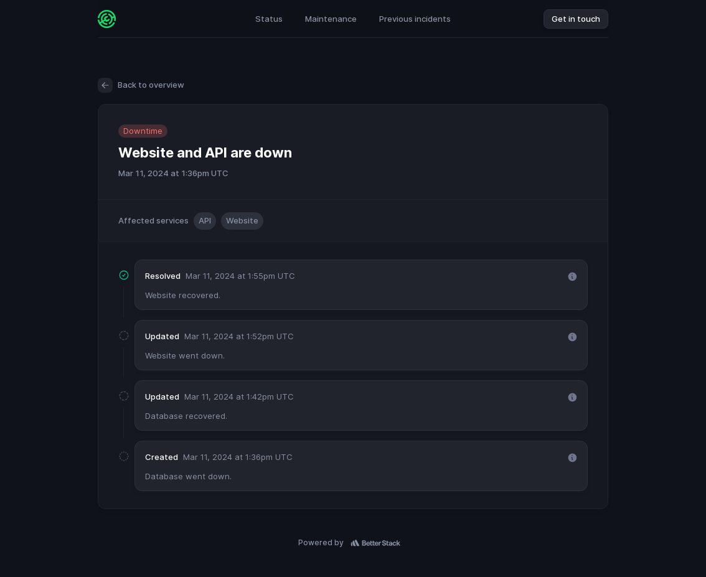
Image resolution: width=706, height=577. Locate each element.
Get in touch (576, 19)
